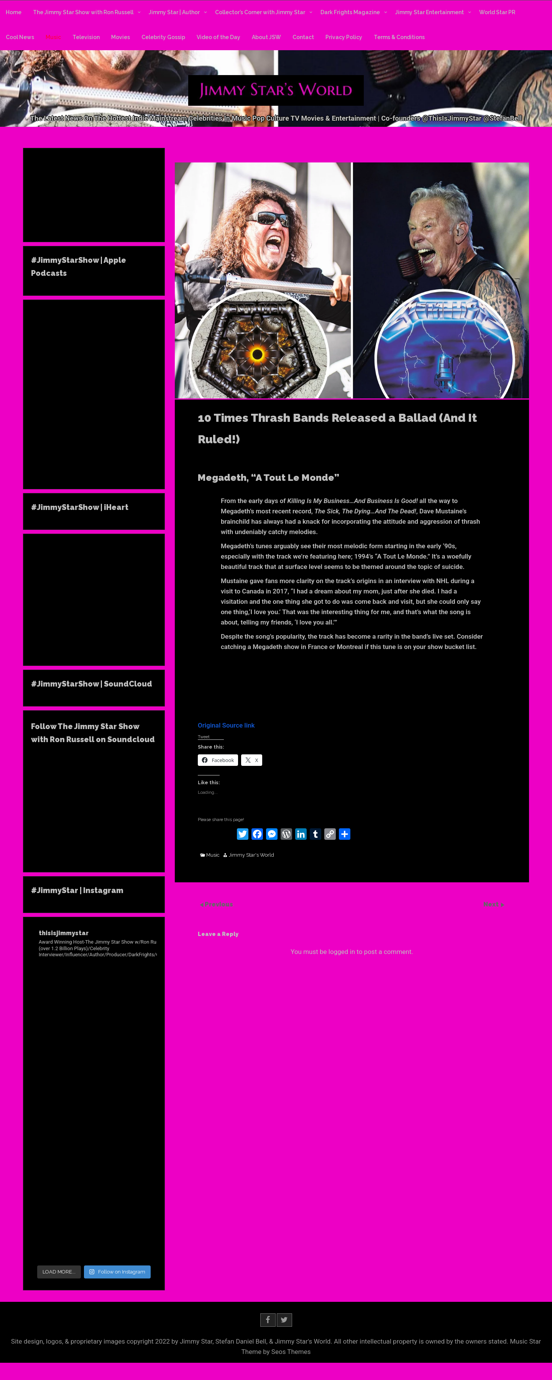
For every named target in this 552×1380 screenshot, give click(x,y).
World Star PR (497, 12)
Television (86, 37)
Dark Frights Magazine (350, 12)
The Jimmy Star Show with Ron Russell (83, 12)
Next (491, 904)
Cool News (20, 37)
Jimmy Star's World (251, 855)
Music (53, 37)
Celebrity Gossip (163, 37)
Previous (219, 904)
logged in (342, 952)
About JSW (266, 37)
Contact (303, 37)
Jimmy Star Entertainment (429, 12)
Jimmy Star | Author (174, 12)
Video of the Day (218, 37)
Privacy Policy (343, 37)
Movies (120, 37)
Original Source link (226, 725)
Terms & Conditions (399, 37)
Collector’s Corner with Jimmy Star (260, 12)
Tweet (204, 736)
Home (13, 12)
